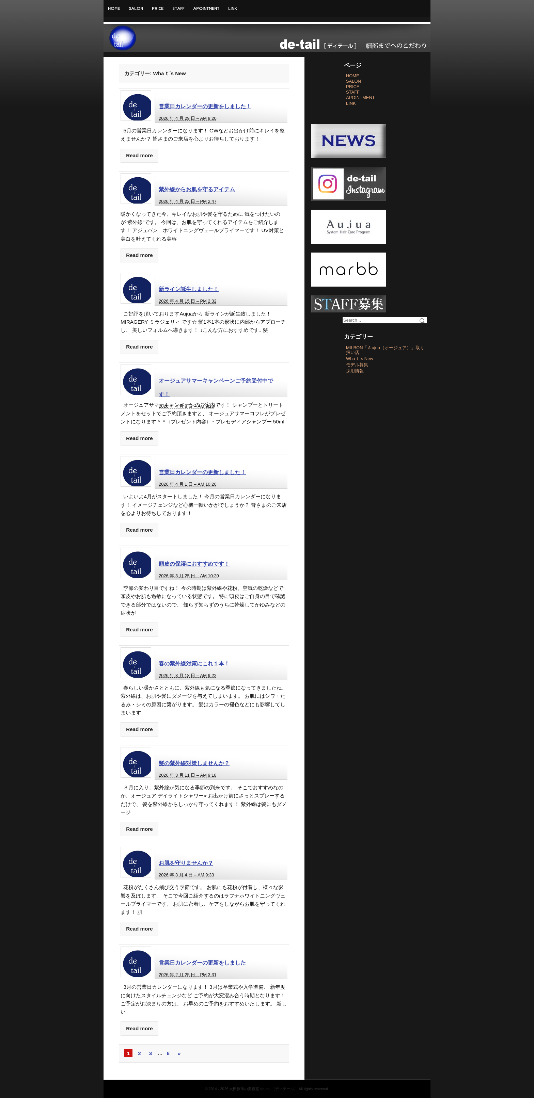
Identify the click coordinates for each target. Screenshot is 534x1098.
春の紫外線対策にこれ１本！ (194, 663)
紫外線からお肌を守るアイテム (197, 189)
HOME (114, 8)
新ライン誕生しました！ (189, 289)
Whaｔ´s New (359, 358)
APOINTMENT (206, 8)
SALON (136, 8)
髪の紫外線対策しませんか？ (194, 763)
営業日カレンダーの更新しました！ (202, 472)
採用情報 (355, 370)
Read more (139, 155)
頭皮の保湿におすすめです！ (194, 564)
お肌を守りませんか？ (186, 863)
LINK (232, 8)
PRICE (157, 8)
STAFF (178, 8)
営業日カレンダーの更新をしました (202, 962)
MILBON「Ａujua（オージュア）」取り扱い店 (385, 350)
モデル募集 (357, 364)
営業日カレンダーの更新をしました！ (205, 106)
